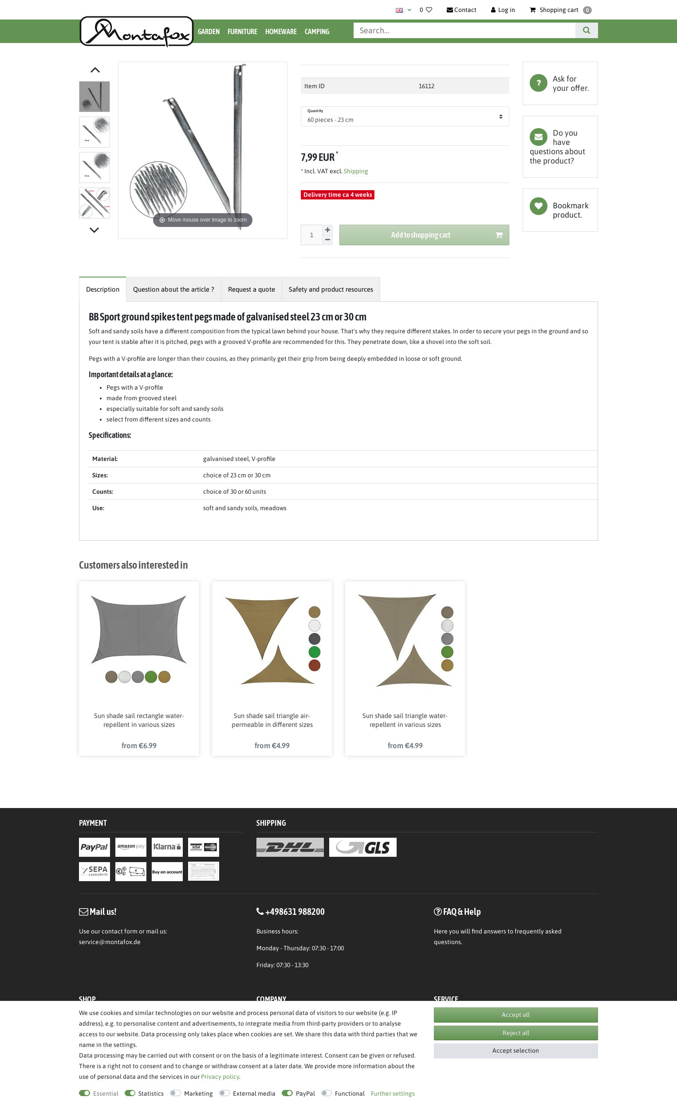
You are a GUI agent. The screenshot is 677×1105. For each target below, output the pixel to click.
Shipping (355, 171)
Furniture (242, 31)
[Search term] (464, 30)
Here (441, 933)
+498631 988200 (295, 913)
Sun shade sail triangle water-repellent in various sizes (405, 721)
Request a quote (251, 289)
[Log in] (503, 10)
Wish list (560, 210)
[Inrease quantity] (327, 230)
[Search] (586, 30)
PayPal (305, 1093)
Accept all (516, 1014)
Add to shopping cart (447, 235)
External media (254, 1093)
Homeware (281, 31)
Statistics (151, 1093)
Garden (209, 31)
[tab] (560, 83)
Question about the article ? (173, 289)
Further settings (393, 1093)
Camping (317, 31)
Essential (105, 1093)
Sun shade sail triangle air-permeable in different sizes (272, 721)
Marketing (198, 1093)
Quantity (315, 111)
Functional (350, 1093)
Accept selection (515, 1050)
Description (102, 289)
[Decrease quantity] (327, 240)
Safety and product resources (331, 289)
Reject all (516, 1032)
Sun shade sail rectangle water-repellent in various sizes (139, 721)
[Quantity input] (311, 235)
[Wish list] (425, 10)
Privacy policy (220, 1076)
